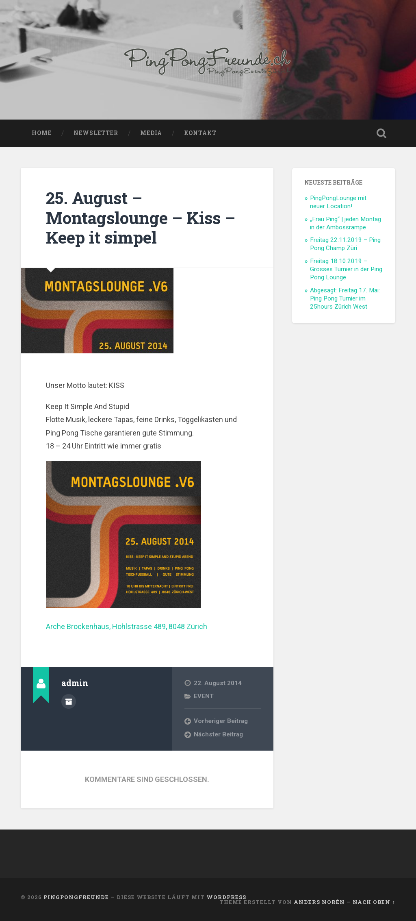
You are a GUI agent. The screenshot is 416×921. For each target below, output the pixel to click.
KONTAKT (200, 133)
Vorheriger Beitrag (221, 721)
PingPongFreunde (76, 897)
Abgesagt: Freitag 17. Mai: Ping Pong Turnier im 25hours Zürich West (345, 298)
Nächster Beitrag (218, 734)
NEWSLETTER (96, 133)
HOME (42, 133)
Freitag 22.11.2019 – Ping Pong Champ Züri (345, 244)
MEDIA (151, 133)
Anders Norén (319, 902)
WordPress (226, 897)
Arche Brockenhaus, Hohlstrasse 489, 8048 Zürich (126, 626)
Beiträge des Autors (68, 701)
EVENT (204, 696)
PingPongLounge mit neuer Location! (338, 202)
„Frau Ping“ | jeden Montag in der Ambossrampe (345, 223)
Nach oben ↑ (374, 902)
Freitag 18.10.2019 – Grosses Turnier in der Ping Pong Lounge (346, 269)
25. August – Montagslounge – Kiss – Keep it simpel (140, 217)
